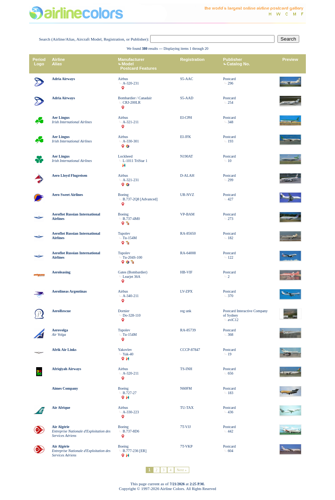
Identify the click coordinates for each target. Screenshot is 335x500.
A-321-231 (131, 180)
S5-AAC (186, 79)
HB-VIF (186, 272)
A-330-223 (131, 412)
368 (230, 334)
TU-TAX (186, 408)
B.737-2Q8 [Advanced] (140, 199)
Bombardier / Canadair (135, 98)
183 (230, 393)
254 (230, 102)
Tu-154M (130, 238)
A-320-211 (131, 373)
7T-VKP (186, 446)
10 (229, 161)
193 (230, 141)
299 (230, 180)
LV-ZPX (186, 291)
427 (230, 199)
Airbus (123, 79)
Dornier (123, 311)
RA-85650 (188, 233)
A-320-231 (131, 83)
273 (230, 219)
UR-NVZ (187, 195)
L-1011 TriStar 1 (135, 161)
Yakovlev (125, 350)
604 (230, 451)
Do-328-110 (132, 315)
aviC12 (233, 320)
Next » (182, 470)
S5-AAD (186, 98)
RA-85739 (188, 330)
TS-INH (186, 369)
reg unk (185, 311)
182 (230, 238)
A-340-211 (131, 296)
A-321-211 (131, 122)
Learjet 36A (132, 277)
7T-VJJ (185, 427)
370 (230, 296)
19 (229, 354)
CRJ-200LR (132, 102)
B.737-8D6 (131, 431)
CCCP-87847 (190, 350)
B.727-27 (130, 393)
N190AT (186, 156)
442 (230, 431)
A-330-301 (131, 141)
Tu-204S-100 (132, 257)
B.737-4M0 (131, 219)
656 (230, 373)
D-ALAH (187, 175)
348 (230, 122)
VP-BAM (187, 214)
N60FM (186, 388)
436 (230, 412)
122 (230, 257)
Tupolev (124, 233)
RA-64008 (188, 253)
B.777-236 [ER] (134, 451)
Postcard (229, 79)
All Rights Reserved (201, 489)
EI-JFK (185, 137)
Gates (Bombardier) (133, 272)
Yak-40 (128, 354)
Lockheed (125, 156)
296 (230, 83)
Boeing (123, 195)
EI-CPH (186, 117)
